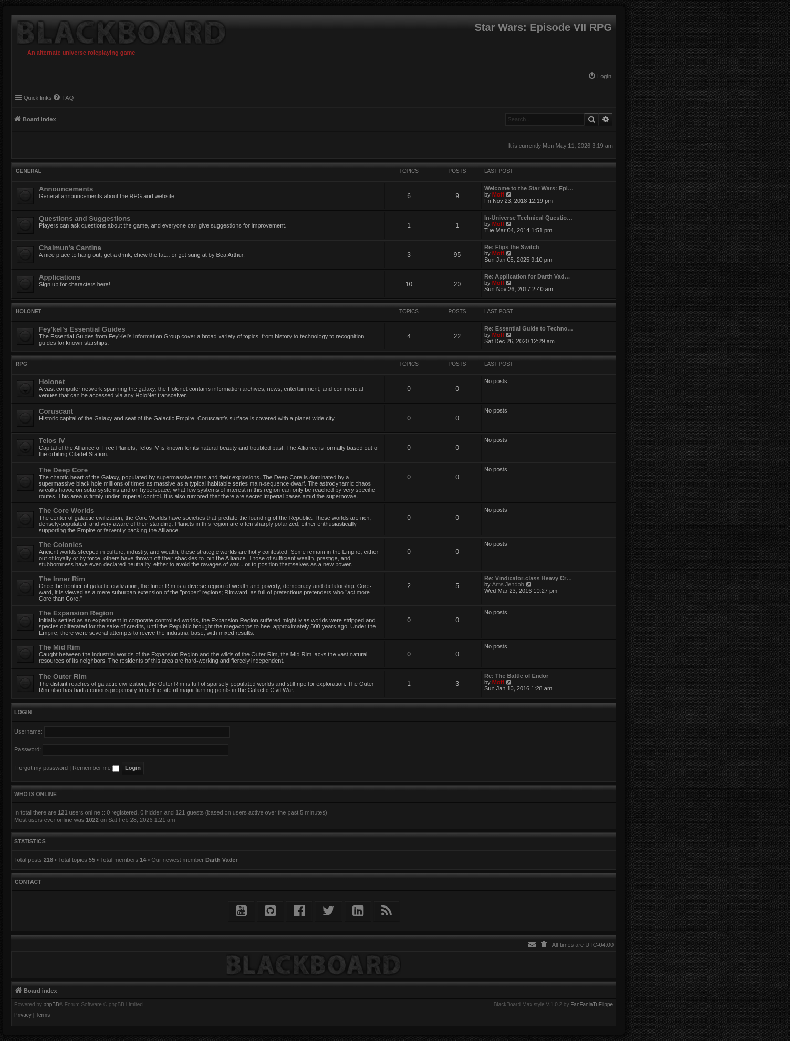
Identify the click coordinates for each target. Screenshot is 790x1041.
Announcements (66, 189)
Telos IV (52, 441)
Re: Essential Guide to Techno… (528, 328)
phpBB (51, 1004)
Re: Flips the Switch (511, 247)
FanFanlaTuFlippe (591, 1004)
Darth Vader (221, 860)
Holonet (28, 311)
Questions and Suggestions (84, 218)
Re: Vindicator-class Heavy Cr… (528, 578)
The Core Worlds (66, 510)
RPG (21, 364)
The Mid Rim (59, 647)
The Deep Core (63, 470)
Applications (59, 277)
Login (23, 712)
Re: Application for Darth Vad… (527, 276)
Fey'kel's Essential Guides (82, 329)
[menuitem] (599, 76)
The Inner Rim (62, 579)
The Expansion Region (76, 613)
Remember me (95, 768)
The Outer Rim (63, 677)
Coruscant (56, 411)
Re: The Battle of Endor (516, 676)
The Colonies (60, 545)
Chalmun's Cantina (70, 248)
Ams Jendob (508, 584)
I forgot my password (41, 768)
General (28, 171)
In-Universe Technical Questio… (528, 217)
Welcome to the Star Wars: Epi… (529, 188)
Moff (498, 194)
